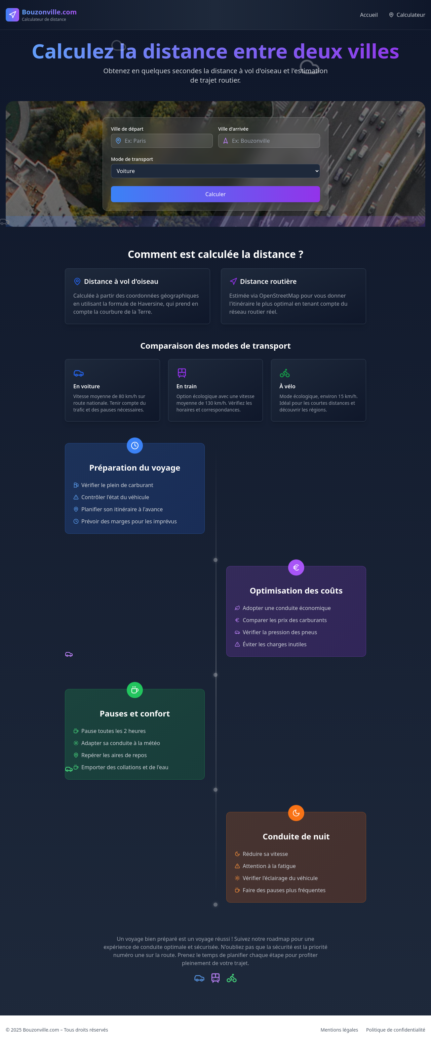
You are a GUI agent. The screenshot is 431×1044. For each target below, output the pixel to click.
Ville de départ (127, 129)
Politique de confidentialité (395, 1030)
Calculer (215, 194)
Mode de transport (132, 159)
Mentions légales (339, 1030)
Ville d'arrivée (233, 129)
